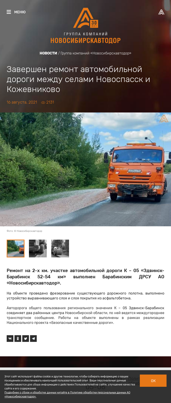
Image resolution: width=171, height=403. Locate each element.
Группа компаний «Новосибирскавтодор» (96, 53)
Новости (48, 53)
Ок (153, 381)
